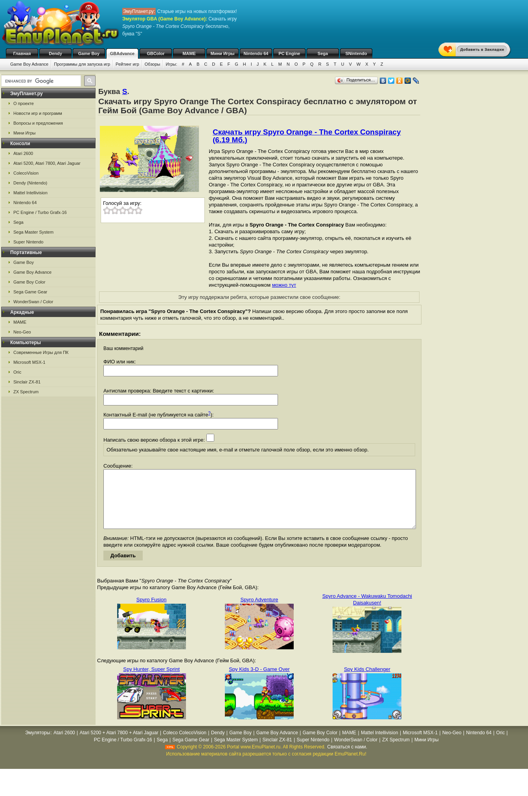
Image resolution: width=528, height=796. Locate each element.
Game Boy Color (29, 282)
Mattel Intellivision (30, 192)
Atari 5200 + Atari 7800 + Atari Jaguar (119, 744)
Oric (17, 372)
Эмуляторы (37, 744)
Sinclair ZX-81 (26, 382)
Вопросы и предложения (38, 123)
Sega (323, 53)
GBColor (155, 53)
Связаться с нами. (347, 758)
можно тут (284, 285)
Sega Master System (33, 232)
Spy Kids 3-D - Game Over (259, 681)
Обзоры (152, 64)
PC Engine (289, 53)
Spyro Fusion (151, 611)
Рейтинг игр (127, 64)
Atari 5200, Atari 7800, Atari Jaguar (47, 163)
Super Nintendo (28, 242)
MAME (189, 53)
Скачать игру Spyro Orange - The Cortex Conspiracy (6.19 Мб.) (307, 136)
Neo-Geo (22, 332)
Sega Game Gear (30, 291)
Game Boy (88, 53)
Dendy (55, 53)
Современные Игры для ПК (40, 352)
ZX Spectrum (26, 391)
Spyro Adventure (259, 611)
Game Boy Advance (29, 64)
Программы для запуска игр (82, 64)
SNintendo (356, 53)
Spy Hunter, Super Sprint (151, 681)
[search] (40, 81)
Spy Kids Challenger (367, 681)
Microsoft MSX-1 (29, 362)
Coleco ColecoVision (184, 744)
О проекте (23, 103)
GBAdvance (122, 53)
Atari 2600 (23, 153)
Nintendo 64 (256, 53)
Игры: (171, 64)
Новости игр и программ (37, 113)
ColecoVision (26, 173)
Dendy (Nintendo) (30, 183)
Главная (22, 53)
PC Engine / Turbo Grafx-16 (40, 212)
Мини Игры (223, 53)
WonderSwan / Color (33, 301)
